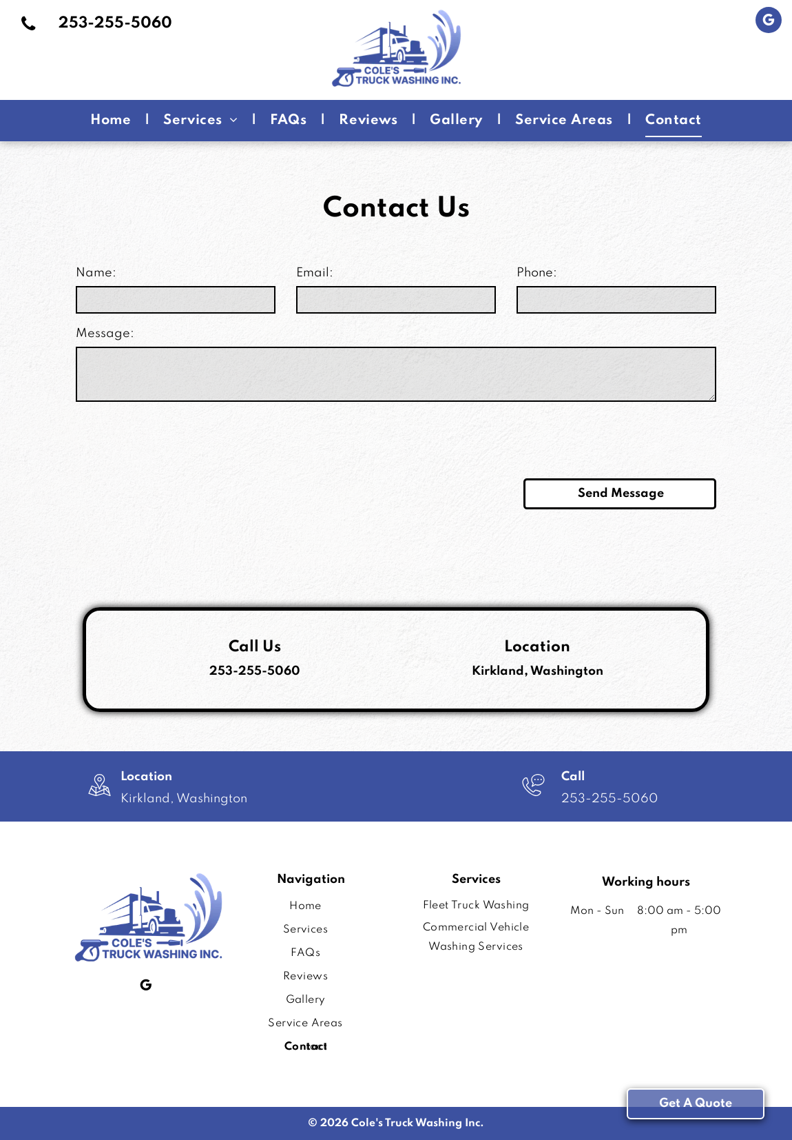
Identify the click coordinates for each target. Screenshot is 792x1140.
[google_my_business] (768, 22)
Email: (314, 273)
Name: (96, 273)
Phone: (537, 273)
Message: (105, 333)
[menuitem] (112, 120)
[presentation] (180, 438)
